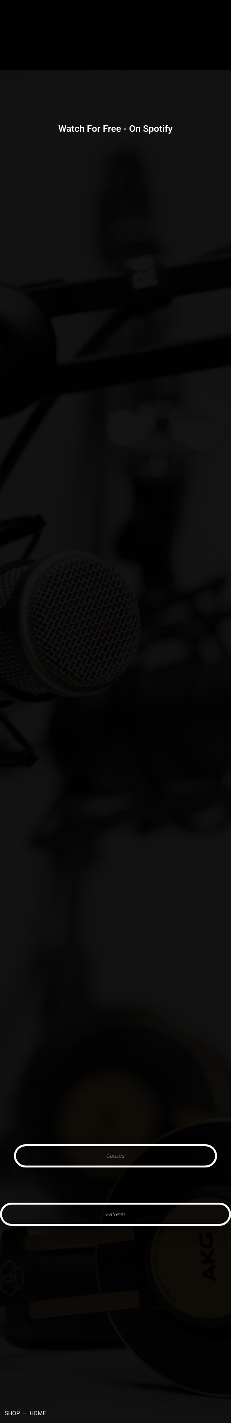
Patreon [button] (115, 1214)
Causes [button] (116, 1155)
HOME (37, 1413)
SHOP (12, 1413)
